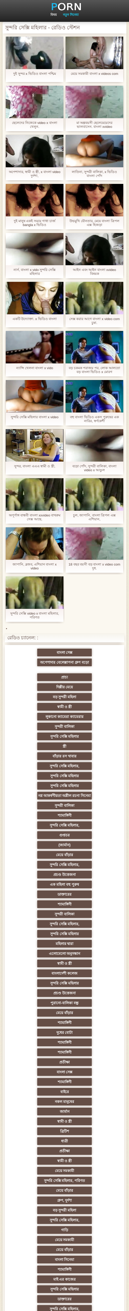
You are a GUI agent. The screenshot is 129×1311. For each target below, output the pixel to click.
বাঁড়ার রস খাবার (39, 710)
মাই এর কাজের (90, 974)
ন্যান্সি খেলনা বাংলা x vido (34, 368)
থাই (90, 1023)
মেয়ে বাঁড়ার (39, 767)
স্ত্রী (90, 700)
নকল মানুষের (90, 885)
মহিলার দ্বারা (90, 806)
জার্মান (39, 895)
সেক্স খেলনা (39, 1221)
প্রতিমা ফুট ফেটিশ (39, 1043)
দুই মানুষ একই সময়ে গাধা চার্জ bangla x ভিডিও (34, 223)
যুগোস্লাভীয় (90, 1181)
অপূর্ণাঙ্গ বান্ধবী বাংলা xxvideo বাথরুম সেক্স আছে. (35, 517)
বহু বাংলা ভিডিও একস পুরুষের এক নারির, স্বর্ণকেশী (94, 419)
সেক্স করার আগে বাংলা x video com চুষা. (94, 321)
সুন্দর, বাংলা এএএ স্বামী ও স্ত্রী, (34, 466)
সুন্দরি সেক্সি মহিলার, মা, (39, 1063)
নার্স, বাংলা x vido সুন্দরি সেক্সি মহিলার (35, 272)
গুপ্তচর (39, 757)
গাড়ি (39, 954)
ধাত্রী (90, 905)
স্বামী (90, 1241)
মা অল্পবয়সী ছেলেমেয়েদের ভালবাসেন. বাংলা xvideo (94, 125)
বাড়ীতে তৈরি (39, 1073)
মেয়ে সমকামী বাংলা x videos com (94, 74)
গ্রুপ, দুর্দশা (90, 935)
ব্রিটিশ (39, 905)
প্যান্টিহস (39, 1142)
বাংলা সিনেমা (90, 964)
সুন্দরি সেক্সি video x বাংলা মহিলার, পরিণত (34, 615)
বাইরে (39, 885)
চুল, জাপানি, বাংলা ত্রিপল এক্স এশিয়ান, (94, 517)
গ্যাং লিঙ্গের (90, 1043)
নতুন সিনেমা (70, 15)
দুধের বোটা (39, 856)
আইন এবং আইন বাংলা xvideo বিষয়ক (94, 272)
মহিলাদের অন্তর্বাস (90, 1063)
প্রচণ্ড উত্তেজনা (39, 777)
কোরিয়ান (39, 1201)
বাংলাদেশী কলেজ (39, 826)
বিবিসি (90, 1083)
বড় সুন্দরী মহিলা (39, 680)
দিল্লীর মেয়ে (89, 670)
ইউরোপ (39, 1083)
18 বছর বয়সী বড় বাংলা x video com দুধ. (94, 566)
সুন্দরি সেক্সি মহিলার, (90, 710)
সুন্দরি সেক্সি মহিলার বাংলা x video (35, 417)
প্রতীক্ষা (90, 865)
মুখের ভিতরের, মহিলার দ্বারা (39, 1211)
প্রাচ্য (39, 670)
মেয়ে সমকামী (39, 925)
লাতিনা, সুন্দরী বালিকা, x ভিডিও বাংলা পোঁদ (94, 174)
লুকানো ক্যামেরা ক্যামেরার (39, 690)
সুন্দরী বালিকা (90, 690)
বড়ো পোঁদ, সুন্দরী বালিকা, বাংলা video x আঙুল (94, 468)
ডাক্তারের (39, 786)
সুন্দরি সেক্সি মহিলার (39, 700)
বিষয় (53, 15)
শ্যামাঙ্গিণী (39, 747)
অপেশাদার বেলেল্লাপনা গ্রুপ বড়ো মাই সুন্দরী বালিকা (90, 653)
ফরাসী (89, 1191)
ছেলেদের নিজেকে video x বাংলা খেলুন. (34, 125)
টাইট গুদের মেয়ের (90, 1201)
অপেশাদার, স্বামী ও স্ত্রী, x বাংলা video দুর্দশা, (34, 174)
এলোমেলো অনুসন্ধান (39, 816)
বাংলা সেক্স (39, 660)
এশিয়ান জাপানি (90, 1162)
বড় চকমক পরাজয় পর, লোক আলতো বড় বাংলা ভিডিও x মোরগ (94, 370)
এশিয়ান (89, 1033)
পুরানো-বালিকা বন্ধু (90, 836)
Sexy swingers (38, 1023)
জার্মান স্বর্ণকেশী (39, 1132)
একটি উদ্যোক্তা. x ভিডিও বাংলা (34, 319)
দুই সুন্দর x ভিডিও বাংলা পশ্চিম (34, 74)
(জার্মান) (90, 757)
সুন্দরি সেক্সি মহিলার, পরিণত (90, 925)
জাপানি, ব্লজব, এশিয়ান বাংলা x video (34, 566)
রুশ (89, 1211)
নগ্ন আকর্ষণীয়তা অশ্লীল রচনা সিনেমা (39, 730)
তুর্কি (39, 1013)
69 (39, 1191)
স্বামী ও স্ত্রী (90, 680)
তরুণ (90, 1142)
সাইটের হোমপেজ (95, 1303)
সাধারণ (90, 1112)
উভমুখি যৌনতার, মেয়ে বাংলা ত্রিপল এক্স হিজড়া (94, 223)
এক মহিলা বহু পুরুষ (90, 777)
